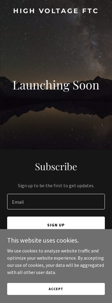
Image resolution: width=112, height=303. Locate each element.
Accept (56, 289)
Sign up (56, 225)
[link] (56, 11)
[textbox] (56, 201)
